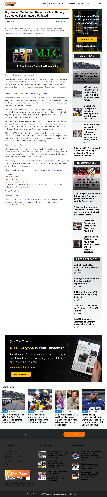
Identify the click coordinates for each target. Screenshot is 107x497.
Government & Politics (13, 462)
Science (90, 4)
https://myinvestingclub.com (36, 94)
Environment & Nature (13, 457)
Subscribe (74, 434)
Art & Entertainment (12, 451)
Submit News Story (86, 39)
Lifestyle (71, 4)
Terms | (30, 494)
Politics (62, 4)
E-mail (24, 434)
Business (8, 454)
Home (44, 3)
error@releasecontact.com (21, 202)
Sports (81, 4)
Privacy (35, 494)
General (52, 4)
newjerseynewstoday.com (56, 494)
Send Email (14, 179)
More (99, 4)
